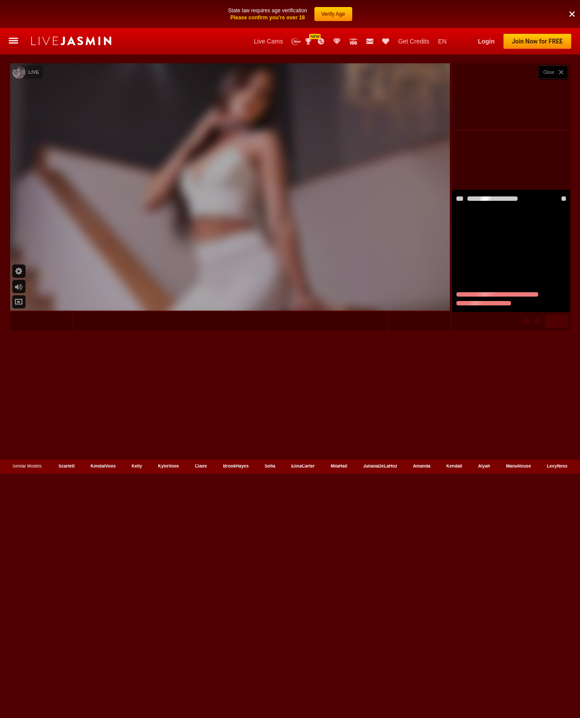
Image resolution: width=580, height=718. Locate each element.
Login (486, 41)
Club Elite (336, 41)
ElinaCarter (302, 678)
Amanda (421, 678)
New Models (296, 41)
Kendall (454, 678)
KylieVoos (168, 678)
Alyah (484, 678)
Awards (309, 41)
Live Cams (268, 41)
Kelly (136, 678)
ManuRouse (518, 678)
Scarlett (66, 678)
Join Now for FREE (537, 41)
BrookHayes (235, 678)
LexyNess (557, 678)
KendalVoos (103, 678)
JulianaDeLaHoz (380, 678)
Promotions (321, 41)
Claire (201, 678)
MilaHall (339, 678)
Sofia (270, 678)
